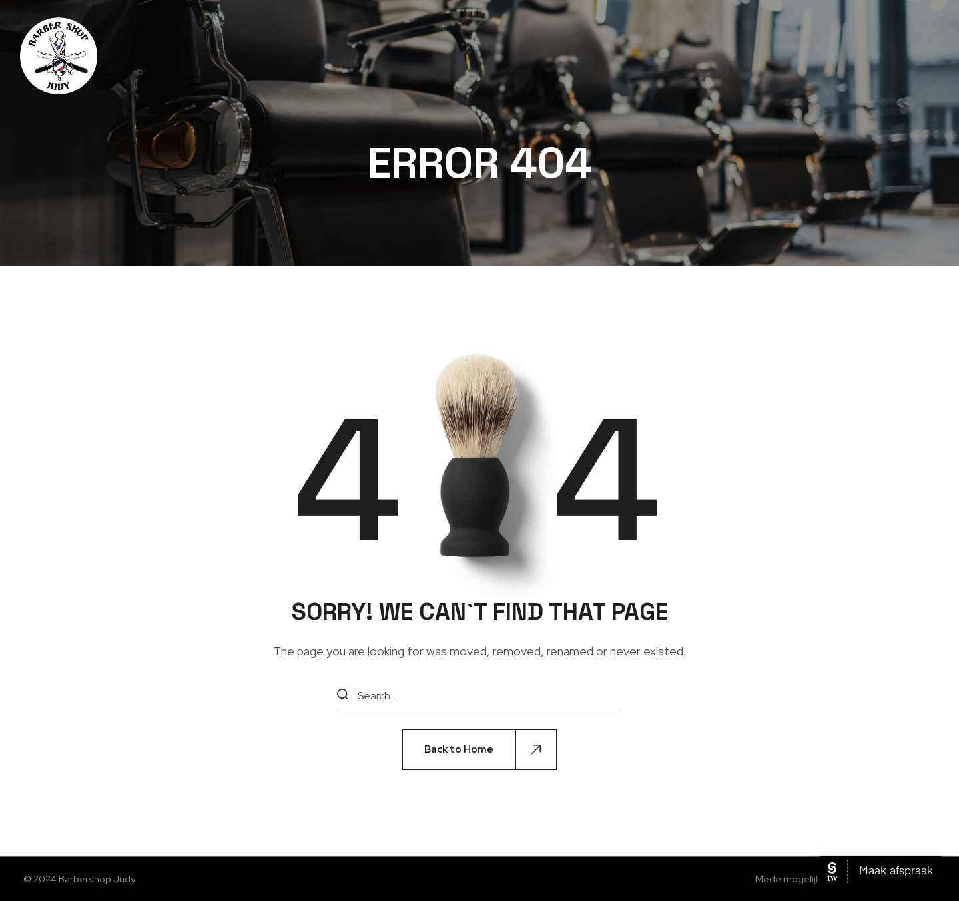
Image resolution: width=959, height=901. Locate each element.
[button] (479, 749)
